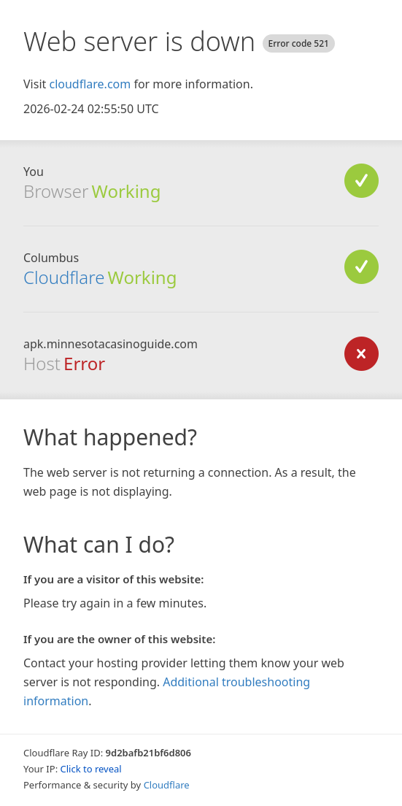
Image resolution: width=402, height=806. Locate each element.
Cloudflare (63, 277)
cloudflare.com (90, 84)
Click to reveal (91, 768)
